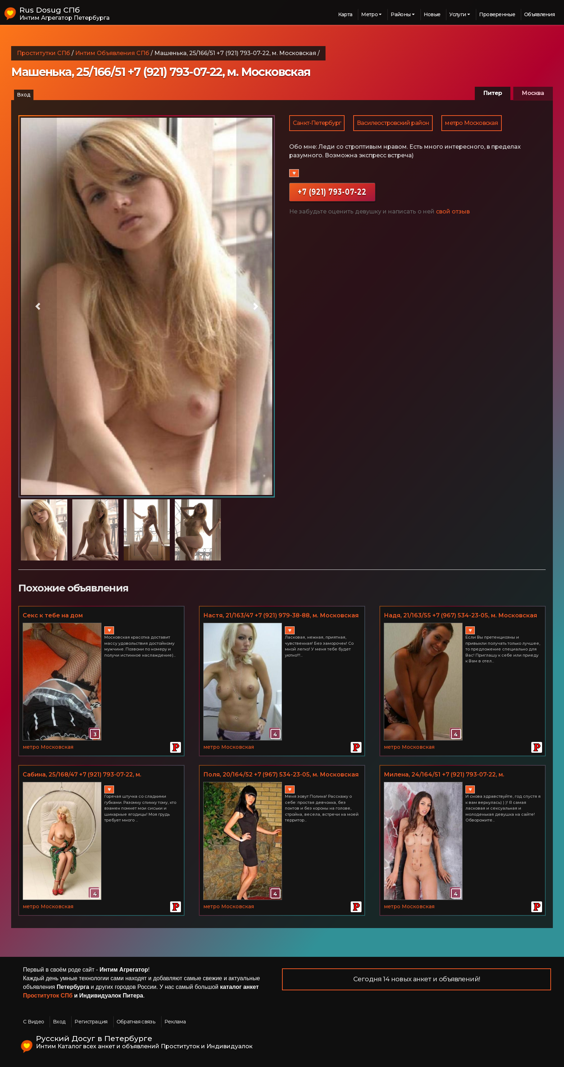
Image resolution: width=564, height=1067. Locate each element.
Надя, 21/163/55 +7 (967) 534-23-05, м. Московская (460, 615)
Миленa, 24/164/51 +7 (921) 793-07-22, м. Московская (444, 775)
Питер (492, 93)
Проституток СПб (48, 995)
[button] (37, 306)
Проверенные (497, 14)
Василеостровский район (393, 123)
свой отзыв (453, 211)
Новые (432, 14)
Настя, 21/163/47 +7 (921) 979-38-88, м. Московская (281, 615)
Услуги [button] (457, 14)
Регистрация (90, 1021)
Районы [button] (400, 14)
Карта (345, 14)
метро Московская (471, 123)
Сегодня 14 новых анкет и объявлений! (416, 979)
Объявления (539, 14)
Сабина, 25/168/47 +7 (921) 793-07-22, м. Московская (82, 775)
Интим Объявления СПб (112, 53)
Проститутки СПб (43, 53)
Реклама (175, 1021)
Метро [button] (369, 14)
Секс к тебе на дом (53, 615)
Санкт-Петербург (317, 123)
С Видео (33, 1021)
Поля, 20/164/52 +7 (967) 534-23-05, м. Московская (281, 774)
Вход (24, 94)
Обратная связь (136, 1021)
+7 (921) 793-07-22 (332, 191)
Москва (533, 93)
